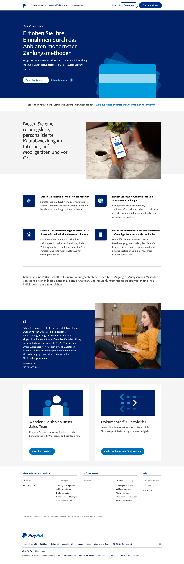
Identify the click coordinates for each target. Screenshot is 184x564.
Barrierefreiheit (70, 555)
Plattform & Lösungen (125, 481)
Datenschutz (113, 555)
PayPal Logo (33, 535)
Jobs (43, 551)
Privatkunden (38, 5)
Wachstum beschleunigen (66, 497)
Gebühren (147, 485)
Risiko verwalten (63, 493)
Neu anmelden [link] (150, 5)
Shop (73, 544)
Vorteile (65, 544)
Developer (77, 5)
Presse (88, 544)
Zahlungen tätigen (63, 489)
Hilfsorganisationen (151, 481)
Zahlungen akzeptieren (65, 485)
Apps (80, 544)
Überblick (27, 481)
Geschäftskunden (59, 5)
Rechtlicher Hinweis (87, 555)
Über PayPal (27, 551)
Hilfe (114, 5)
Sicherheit (55, 544)
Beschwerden (133, 555)
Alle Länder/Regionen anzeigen (160, 544)
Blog (37, 551)
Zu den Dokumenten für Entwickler (123, 451)
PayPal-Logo (24, 5)
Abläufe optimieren (64, 500)
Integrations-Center (102, 544)
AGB (123, 555)
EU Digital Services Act (122, 544)
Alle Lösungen (62, 481)
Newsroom (147, 490)
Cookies (101, 555)
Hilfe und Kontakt (29, 544)
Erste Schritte (29, 485)
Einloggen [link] (128, 5)
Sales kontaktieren (36, 79)
